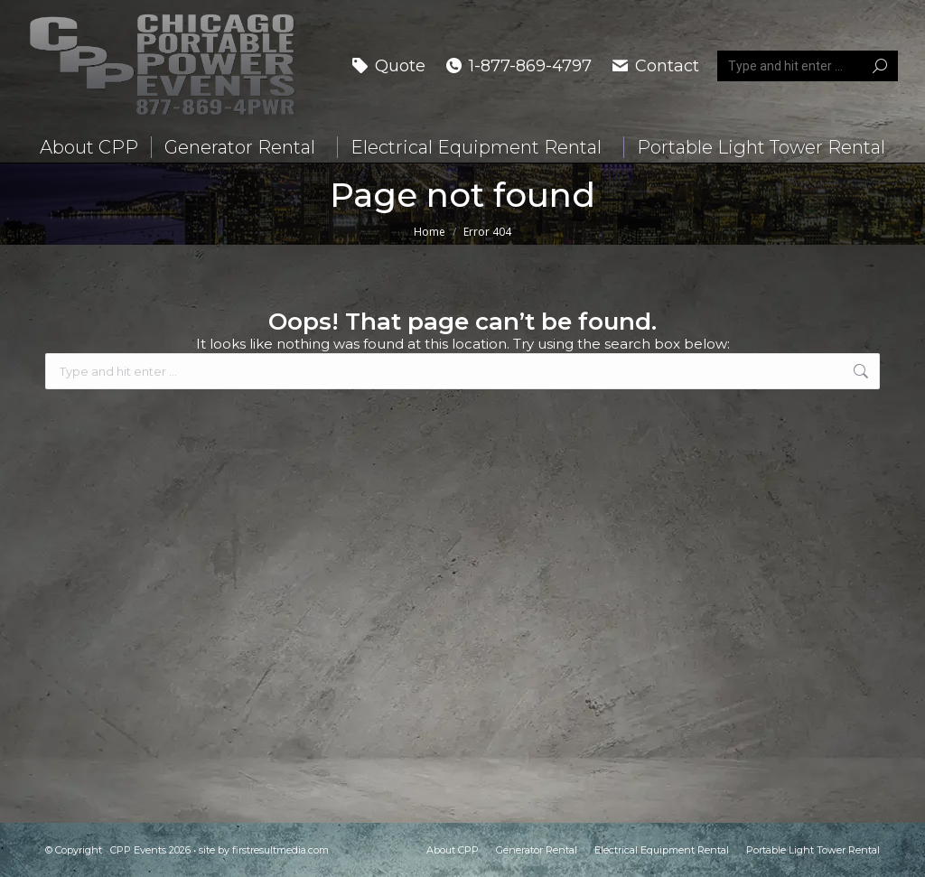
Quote (387, 66)
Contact (654, 66)
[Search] (807, 66)
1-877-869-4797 (518, 66)
